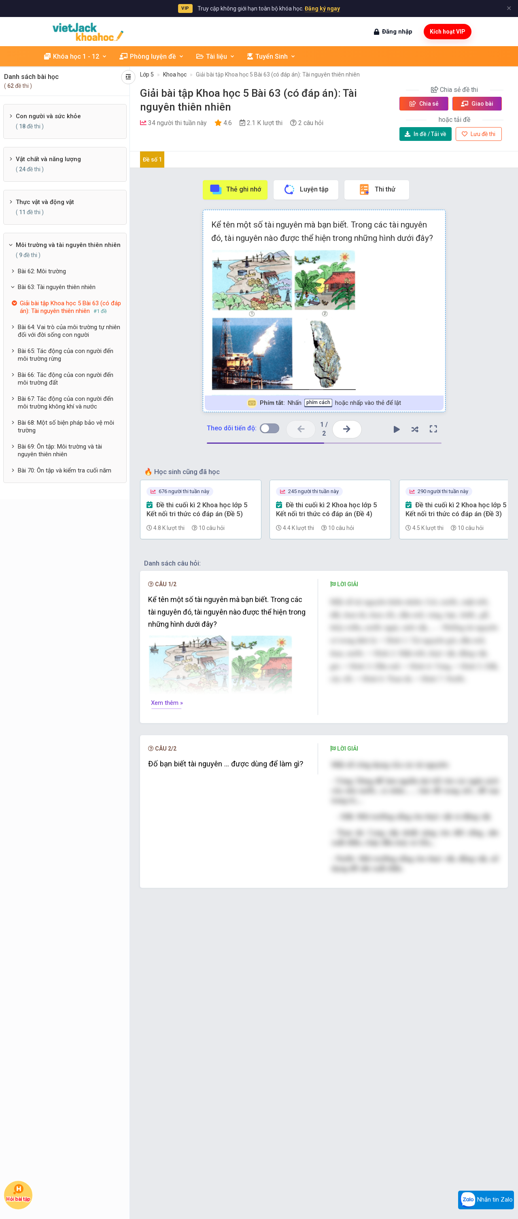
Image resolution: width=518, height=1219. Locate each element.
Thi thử (376, 189)
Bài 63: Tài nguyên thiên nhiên (57, 287)
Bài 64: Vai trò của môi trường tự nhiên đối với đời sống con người (69, 331)
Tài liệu (215, 56)
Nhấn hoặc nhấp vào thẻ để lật (324, 403)
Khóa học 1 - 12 (75, 56)
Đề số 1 (152, 159)
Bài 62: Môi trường (42, 271)
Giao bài (477, 103)
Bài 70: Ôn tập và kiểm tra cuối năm (64, 470)
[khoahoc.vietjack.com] (88, 32)
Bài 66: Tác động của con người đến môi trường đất (65, 379)
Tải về (425, 134)
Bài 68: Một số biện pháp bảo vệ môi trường (66, 426)
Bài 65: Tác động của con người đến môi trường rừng (65, 355)
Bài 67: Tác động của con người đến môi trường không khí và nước (65, 403)
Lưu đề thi (478, 134)
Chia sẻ (424, 103)
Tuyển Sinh (271, 56)
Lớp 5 (147, 74)
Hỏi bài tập (18, 1192)
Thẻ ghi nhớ (235, 189)
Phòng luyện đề (151, 56)
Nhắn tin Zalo (486, 1200)
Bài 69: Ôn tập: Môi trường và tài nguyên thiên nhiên (60, 450)
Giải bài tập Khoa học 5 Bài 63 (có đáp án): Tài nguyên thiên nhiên (278, 74)
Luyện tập (306, 189)
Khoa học (175, 74)
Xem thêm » (167, 702)
